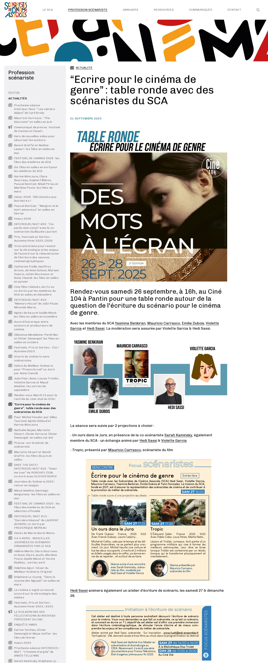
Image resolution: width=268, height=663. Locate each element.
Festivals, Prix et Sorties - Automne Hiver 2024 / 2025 (30, 604)
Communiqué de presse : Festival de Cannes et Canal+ (34, 129)
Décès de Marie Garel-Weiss (31, 533)
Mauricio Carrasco (163, 323)
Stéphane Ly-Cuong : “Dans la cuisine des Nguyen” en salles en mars (34, 580)
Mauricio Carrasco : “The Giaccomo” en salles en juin (30, 120)
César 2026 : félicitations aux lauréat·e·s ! (32, 198)
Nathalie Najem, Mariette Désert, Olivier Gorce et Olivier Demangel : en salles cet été (32, 433)
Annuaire (130, 10)
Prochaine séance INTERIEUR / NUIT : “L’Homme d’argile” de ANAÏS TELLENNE (34, 651)
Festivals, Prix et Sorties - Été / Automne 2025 (33, 349)
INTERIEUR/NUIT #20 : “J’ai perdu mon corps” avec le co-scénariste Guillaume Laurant (32, 227)
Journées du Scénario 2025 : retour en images (31, 483)
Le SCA (48, 10)
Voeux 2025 (19, 643)
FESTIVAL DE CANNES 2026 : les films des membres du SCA (33, 160)
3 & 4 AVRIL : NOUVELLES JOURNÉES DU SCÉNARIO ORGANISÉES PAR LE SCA (29, 542)
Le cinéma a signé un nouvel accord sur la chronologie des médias (32, 593)
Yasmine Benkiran (130, 323)
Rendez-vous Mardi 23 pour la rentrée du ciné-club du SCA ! (32, 397)
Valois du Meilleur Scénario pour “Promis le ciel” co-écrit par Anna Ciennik (31, 369)
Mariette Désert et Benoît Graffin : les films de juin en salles (30, 455)
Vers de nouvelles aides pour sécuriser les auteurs (31, 138)
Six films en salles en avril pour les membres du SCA (33, 169)
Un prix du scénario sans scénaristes (28, 358)
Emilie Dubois (193, 323)
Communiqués (200, 10)
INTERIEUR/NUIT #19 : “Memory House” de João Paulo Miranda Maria (33, 303)
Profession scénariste (88, 10)
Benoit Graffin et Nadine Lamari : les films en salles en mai (31, 149)
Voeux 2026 (19, 218)
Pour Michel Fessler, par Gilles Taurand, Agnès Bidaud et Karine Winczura (32, 420)
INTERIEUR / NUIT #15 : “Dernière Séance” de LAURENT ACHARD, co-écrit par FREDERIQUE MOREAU (33, 522)
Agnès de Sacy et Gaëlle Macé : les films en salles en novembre (32, 314)
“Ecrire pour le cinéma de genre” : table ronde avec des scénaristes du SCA (32, 408)
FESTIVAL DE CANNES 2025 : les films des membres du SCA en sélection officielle (34, 507)
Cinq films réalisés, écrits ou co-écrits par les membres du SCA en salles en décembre (32, 290)
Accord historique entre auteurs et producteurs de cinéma (30, 325)
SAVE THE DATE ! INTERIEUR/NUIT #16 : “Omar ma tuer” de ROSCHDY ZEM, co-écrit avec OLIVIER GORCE (32, 470)
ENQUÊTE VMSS (22, 624)
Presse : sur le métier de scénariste (28, 444)
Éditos (14, 93)
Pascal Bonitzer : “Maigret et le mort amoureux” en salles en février (33, 209)
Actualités (17, 98)
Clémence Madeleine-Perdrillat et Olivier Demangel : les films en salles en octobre (33, 338)
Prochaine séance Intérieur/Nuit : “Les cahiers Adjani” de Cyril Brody (31, 109)
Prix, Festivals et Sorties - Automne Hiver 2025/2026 (30, 238)
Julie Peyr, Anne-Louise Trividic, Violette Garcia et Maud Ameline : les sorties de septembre (33, 384)
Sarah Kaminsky (178, 435)
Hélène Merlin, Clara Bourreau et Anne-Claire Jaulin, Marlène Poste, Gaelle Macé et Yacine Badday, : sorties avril (32, 556)
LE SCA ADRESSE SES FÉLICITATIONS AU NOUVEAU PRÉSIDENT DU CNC (31, 615)
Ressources (164, 10)
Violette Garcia (174, 440)
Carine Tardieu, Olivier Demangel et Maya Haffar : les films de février (32, 633)
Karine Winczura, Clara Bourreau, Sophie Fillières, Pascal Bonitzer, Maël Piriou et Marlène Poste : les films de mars (33, 184)
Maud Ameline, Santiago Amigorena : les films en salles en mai (34, 494)
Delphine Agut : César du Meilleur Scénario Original (30, 569)
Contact (234, 10)
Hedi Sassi (95, 328)
